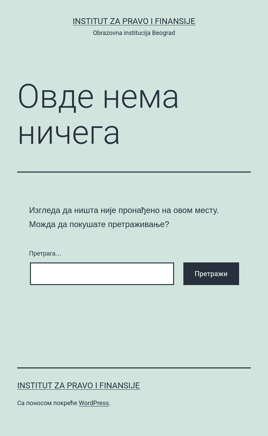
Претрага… (45, 253)
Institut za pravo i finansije (134, 21)
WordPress (94, 402)
